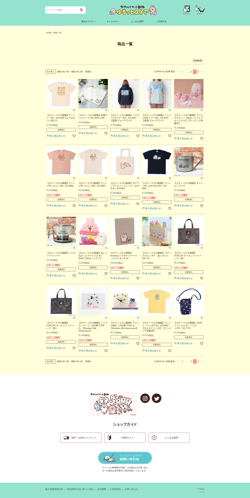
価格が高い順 (77, 72)
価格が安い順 (63, 72)
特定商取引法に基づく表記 (80, 489)
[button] (178, 71)
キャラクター (113, 21)
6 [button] (198, 72)
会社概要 (101, 489)
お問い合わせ (131, 489)
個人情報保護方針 (54, 489)
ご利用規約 (115, 489)
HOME (49, 33)
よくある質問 (137, 21)
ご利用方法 (161, 21)
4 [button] (191, 72)
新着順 (88, 72)
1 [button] (182, 72)
